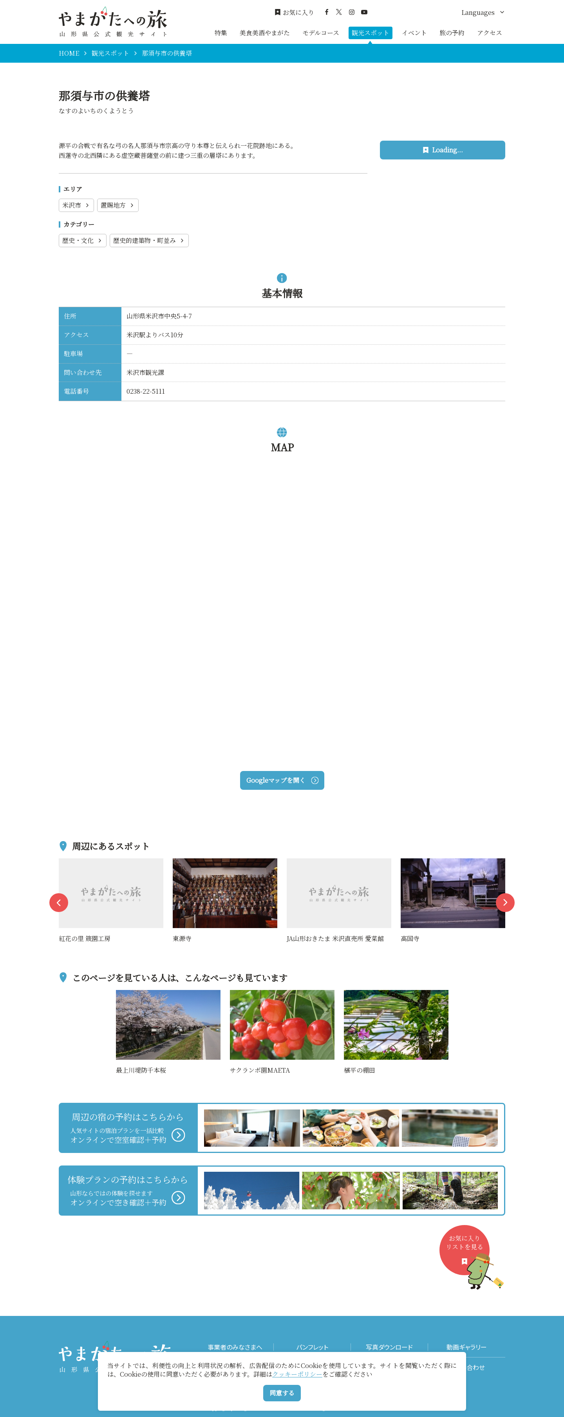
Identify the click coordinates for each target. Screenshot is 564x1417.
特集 (221, 32)
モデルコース (320, 32)
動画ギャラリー (466, 1347)
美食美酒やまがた (265, 32)
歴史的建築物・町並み (149, 240)
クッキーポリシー (297, 1374)
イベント (414, 32)
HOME (69, 53)
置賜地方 (118, 205)
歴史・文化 (82, 240)
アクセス (489, 32)
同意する (282, 1392)
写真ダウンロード (389, 1347)
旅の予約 (452, 32)
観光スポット (370, 32)
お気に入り (294, 12)
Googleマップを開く (282, 780)
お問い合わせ (466, 1367)
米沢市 (76, 205)
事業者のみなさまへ (235, 1347)
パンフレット (312, 1347)
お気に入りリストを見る (468, 1255)
